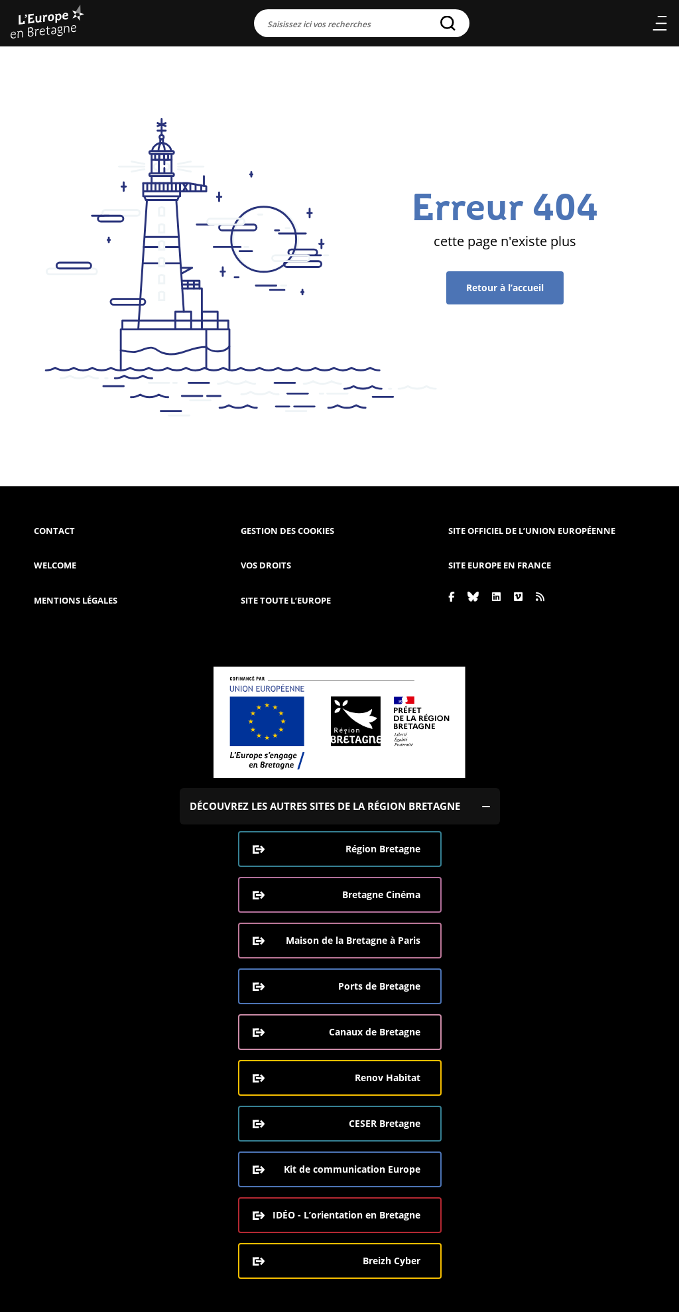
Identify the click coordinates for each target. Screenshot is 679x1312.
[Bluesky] (473, 596)
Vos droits (266, 565)
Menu (659, 23)
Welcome (55, 565)
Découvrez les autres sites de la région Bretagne (325, 806)
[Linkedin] (496, 596)
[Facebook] (451, 596)
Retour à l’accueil (505, 287)
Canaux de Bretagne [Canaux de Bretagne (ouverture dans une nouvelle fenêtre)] (374, 1031)
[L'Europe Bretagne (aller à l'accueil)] (47, 23)
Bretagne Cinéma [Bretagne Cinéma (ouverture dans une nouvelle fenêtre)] (381, 894)
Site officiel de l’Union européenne (531, 531)
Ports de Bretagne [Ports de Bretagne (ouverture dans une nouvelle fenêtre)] (379, 986)
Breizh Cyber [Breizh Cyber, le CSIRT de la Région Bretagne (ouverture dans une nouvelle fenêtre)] (391, 1260)
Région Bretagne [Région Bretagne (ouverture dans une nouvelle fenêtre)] (382, 848)
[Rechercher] (448, 23)
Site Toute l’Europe (286, 600)
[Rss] (540, 596)
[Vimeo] (518, 596)
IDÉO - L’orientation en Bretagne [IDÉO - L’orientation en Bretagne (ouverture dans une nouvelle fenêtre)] (346, 1215)
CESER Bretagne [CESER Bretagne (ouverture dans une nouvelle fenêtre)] (384, 1123)
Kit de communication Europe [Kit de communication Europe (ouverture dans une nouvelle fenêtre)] (352, 1169)
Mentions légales (75, 600)
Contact (54, 531)
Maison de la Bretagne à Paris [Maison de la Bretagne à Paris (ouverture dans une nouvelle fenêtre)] (353, 940)
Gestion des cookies (287, 531)
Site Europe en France (499, 565)
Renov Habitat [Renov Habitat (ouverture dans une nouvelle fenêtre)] (387, 1077)
